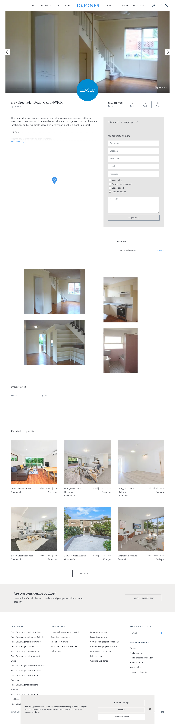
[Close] (150, 709)
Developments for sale (100, 651)
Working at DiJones (99, 661)
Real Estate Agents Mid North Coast (28, 666)
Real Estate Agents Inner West (25, 651)
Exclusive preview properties (64, 646)
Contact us (135, 648)
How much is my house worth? (65, 632)
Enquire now (134, 217)
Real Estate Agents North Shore (26, 670)
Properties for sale (98, 632)
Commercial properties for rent (104, 646)
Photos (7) (163, 87)
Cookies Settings (121, 702)
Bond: (14, 396)
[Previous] (7, 52)
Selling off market (59, 642)
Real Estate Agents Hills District (26, 642)
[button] (33, 5)
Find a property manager (141, 658)
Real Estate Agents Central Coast (27, 632)
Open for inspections (60, 637)
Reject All (121, 710)
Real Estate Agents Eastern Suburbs (28, 637)
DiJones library (97, 656)
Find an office (136, 662)
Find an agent (136, 653)
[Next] (168, 52)
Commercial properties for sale (104, 642)
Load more (84, 573)
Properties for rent (98, 637)
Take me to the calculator (143, 598)
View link (158, 250)
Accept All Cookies (121, 717)
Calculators (56, 651)
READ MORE (16, 142)
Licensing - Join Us (138, 672)
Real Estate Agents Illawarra (24, 646)
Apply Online (136, 667)
